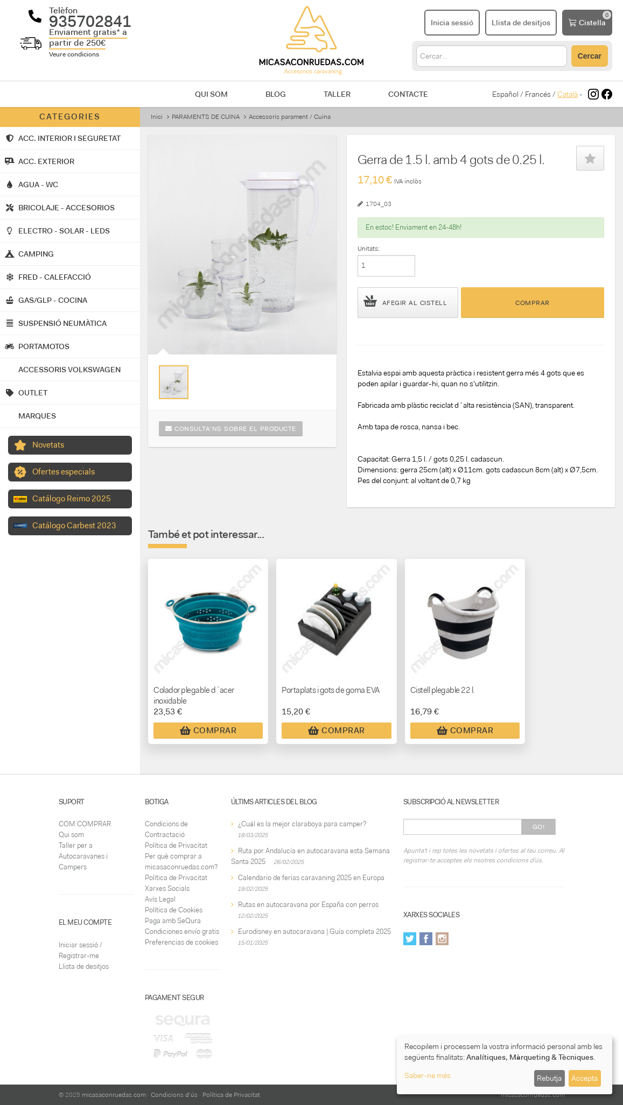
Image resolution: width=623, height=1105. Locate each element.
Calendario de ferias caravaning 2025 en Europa (311, 877)
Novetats (48, 445)
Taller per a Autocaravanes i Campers (83, 856)
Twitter (409, 938)
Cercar (589, 56)
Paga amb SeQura (173, 920)
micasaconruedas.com (114, 1094)
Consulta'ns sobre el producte (230, 428)
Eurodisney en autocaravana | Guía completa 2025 (314, 931)
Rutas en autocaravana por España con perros (308, 904)
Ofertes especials (63, 471)
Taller (337, 94)
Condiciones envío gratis (182, 931)
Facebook (425, 938)
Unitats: (369, 248)
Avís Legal (160, 899)
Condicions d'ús (174, 1094)
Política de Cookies (173, 910)
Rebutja (549, 1078)
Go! (539, 827)
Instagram (442, 938)
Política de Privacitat (176, 845)
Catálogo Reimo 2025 (71, 498)
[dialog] (504, 1065)
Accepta (584, 1078)
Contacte (408, 94)
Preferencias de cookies (181, 942)
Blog (275, 94)
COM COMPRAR (85, 823)
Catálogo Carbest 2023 (74, 525)
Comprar (532, 303)
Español (505, 94)
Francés (538, 94)
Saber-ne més (427, 1075)
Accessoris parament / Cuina (290, 116)
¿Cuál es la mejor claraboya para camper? (302, 823)
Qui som (211, 94)
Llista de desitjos (84, 966)
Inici (157, 116)
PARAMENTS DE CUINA (206, 116)
